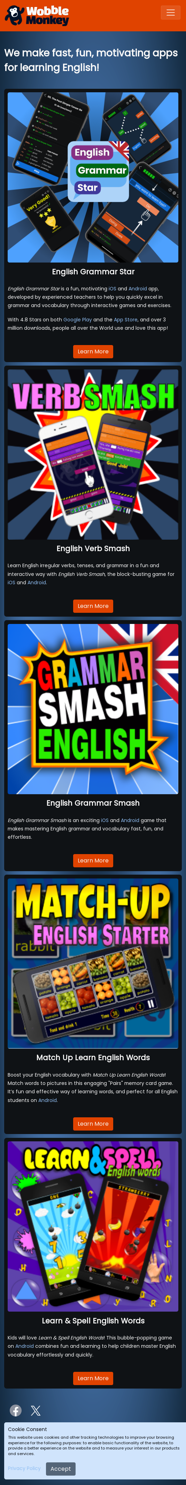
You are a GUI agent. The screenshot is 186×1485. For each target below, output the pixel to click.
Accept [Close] (61, 1469)
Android (138, 288)
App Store (126, 319)
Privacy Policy (24, 1468)
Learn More (93, 351)
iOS (112, 288)
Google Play (77, 319)
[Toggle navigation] (170, 12)
